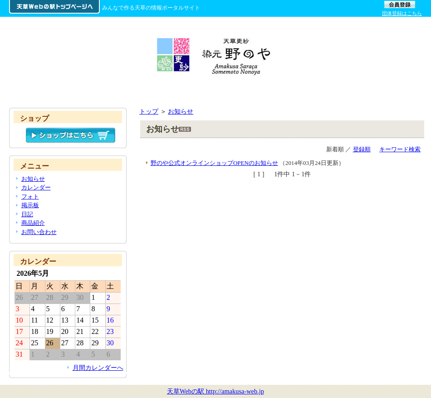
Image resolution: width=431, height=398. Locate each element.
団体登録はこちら (402, 13)
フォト (30, 196)
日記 (27, 214)
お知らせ (180, 111)
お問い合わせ (39, 232)
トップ (148, 111)
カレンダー (36, 187)
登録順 (362, 149)
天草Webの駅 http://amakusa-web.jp (215, 391)
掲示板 (30, 205)
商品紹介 (33, 222)
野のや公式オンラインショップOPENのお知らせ (214, 162)
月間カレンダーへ (98, 367)
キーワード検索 (400, 149)
